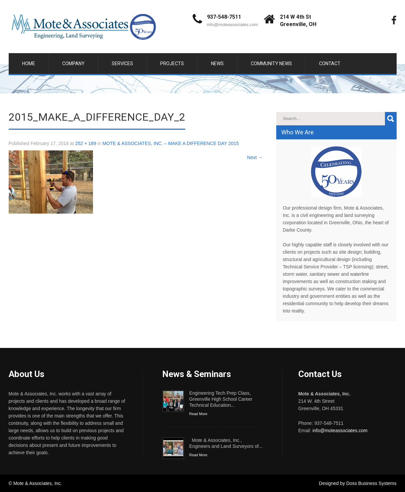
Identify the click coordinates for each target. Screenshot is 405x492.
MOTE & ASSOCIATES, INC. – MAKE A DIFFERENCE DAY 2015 (170, 143)
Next (255, 157)
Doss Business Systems (371, 483)
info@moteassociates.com (232, 24)
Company (73, 63)
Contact (329, 63)
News (217, 63)
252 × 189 (85, 143)
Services (122, 63)
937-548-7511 (224, 17)
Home (28, 63)
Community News (271, 63)
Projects (172, 63)
